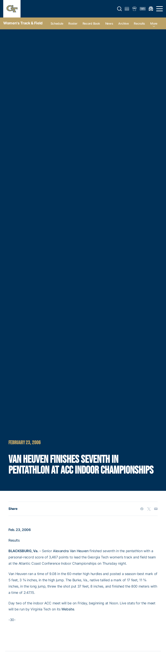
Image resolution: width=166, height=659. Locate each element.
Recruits (139, 23)
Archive (123, 23)
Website (67, 609)
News (109, 23)
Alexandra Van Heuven (71, 551)
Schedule (57, 23)
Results (14, 540)
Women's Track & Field (23, 23)
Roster (72, 23)
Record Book (91, 23)
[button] (120, 9)
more (153, 23)
